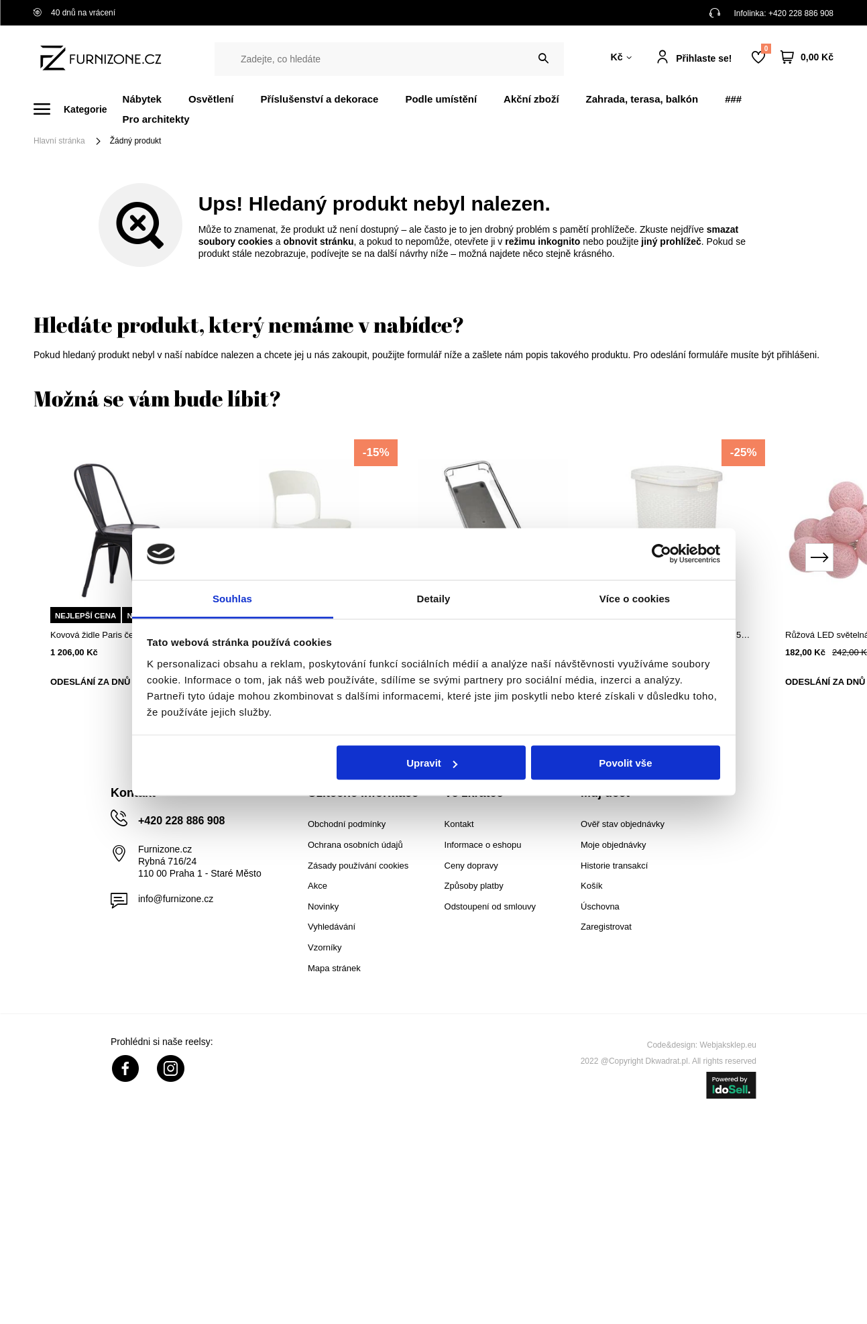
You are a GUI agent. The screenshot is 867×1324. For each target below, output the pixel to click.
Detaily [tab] (434, 598)
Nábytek (142, 99)
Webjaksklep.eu (728, 1045)
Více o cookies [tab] (635, 598)
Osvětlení (211, 99)
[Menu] (78, 109)
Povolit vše (625, 763)
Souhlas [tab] (232, 598)
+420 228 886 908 (800, 13)
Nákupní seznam (765, 49)
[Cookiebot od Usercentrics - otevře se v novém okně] (661, 554)
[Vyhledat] (543, 59)
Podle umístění (441, 99)
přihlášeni (796, 354)
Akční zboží (531, 99)
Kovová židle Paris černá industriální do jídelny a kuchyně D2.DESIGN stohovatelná (125, 635)
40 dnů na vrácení (74, 12)
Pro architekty (156, 119)
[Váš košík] (807, 57)
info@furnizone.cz (175, 898)
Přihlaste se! (704, 58)
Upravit (431, 763)
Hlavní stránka (59, 141)
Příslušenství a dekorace (319, 99)
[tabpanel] (125, 573)
